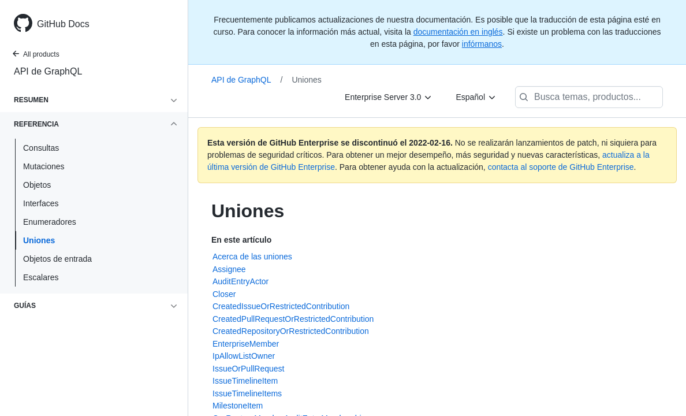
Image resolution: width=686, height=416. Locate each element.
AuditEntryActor (240, 281)
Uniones (39, 240)
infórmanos (482, 44)
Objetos (37, 185)
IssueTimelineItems (247, 393)
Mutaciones (44, 166)
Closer (224, 294)
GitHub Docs (63, 24)
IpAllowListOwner (243, 356)
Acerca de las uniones (252, 256)
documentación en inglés (458, 31)
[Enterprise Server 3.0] (388, 97)
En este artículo (241, 239)
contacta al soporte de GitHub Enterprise (561, 167)
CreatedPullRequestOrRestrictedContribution (293, 319)
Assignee (229, 269)
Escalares (40, 277)
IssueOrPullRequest (248, 368)
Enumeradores (49, 221)
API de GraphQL (48, 71)
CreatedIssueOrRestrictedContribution (280, 306)
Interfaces (40, 203)
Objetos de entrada (57, 258)
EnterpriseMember (245, 343)
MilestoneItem (237, 405)
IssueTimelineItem (245, 380)
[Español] (476, 97)
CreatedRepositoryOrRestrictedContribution (290, 331)
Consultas (41, 148)
